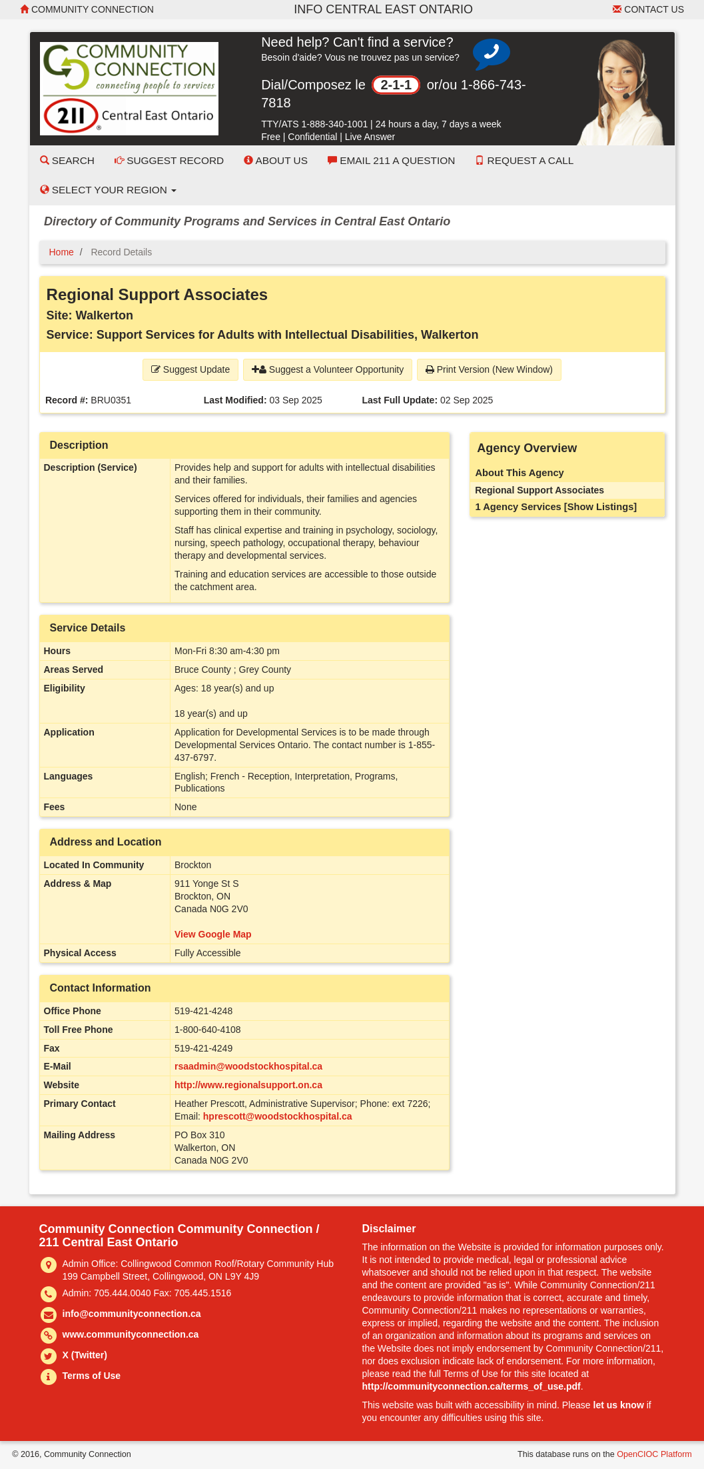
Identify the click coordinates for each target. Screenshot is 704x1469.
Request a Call (524, 160)
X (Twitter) (85, 1355)
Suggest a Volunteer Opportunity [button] (328, 369)
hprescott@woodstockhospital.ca (277, 1116)
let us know (618, 1405)
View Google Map (213, 934)
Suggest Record (169, 160)
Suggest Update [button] (190, 369)
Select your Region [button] (108, 189)
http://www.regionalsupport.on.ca (248, 1085)
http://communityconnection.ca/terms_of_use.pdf (471, 1386)
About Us (276, 160)
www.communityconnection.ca (131, 1334)
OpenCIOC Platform (654, 1454)
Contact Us (648, 9)
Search (67, 160)
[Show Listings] (600, 506)
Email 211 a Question (391, 160)
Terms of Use (92, 1375)
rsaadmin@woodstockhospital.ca (248, 1066)
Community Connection (87, 9)
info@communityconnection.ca (132, 1313)
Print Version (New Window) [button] (489, 369)
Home (61, 252)
